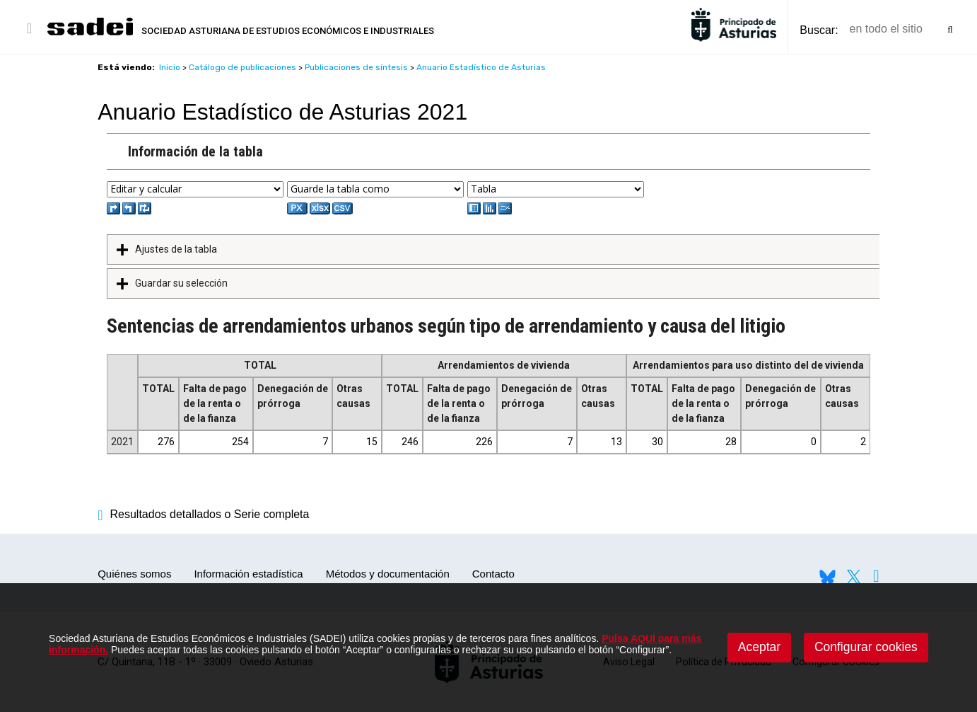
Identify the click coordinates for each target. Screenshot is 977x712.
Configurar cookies (866, 647)
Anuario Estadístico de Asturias (481, 67)
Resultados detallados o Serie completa (203, 514)
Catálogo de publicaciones (242, 67)
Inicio (169, 67)
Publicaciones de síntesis (356, 67)
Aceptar (759, 647)
